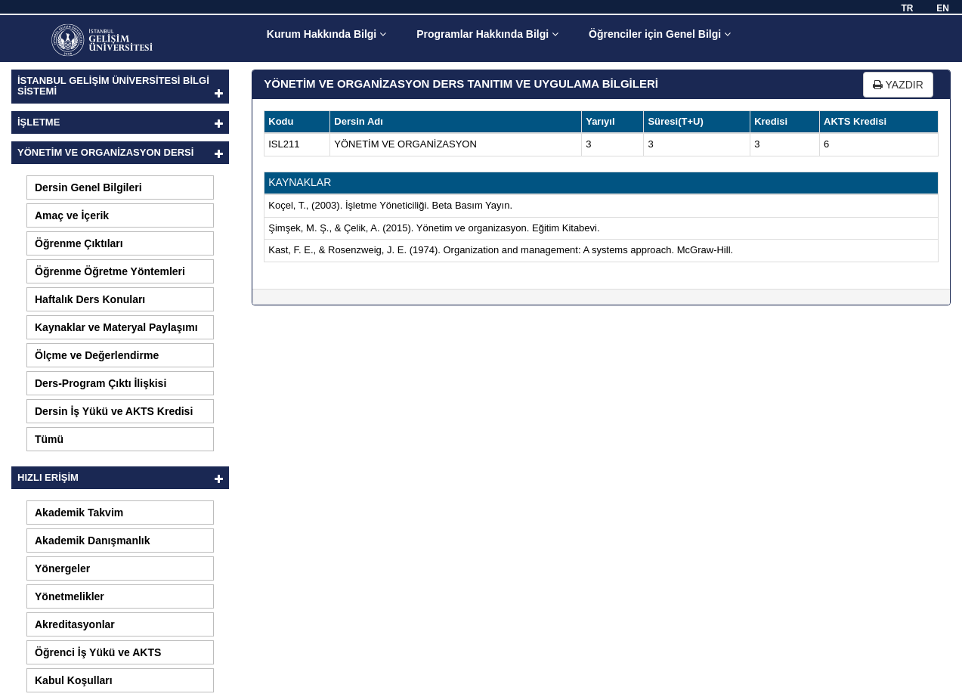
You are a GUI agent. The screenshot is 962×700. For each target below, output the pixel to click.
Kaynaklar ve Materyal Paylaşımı (116, 327)
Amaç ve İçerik (72, 215)
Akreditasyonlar (75, 624)
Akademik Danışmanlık (92, 540)
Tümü (49, 439)
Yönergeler (62, 568)
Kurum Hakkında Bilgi (326, 34)
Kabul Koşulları (74, 680)
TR (907, 8)
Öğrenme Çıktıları (79, 243)
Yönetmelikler (69, 596)
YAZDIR (898, 85)
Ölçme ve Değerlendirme (97, 355)
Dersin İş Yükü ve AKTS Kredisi (114, 411)
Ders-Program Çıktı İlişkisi (100, 383)
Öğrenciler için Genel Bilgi (660, 34)
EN (942, 8)
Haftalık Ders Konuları (90, 299)
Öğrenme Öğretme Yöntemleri (110, 271)
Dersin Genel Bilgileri (88, 187)
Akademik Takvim (79, 512)
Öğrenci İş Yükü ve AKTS (98, 652)
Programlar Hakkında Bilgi (487, 34)
